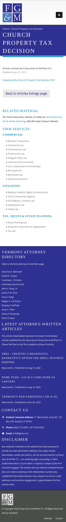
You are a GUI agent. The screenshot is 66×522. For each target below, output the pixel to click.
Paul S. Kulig (7, 297)
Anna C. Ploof (8, 309)
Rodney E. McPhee (10, 305)
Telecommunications (18, 179)
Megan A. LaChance (11, 301)
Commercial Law (16, 145)
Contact (59, 518)
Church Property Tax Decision (27, 28)
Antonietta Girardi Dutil (13, 284)
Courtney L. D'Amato (11, 280)
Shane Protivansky (10, 313)
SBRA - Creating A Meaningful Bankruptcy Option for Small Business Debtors (33, 358)
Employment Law (16, 204)
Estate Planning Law (17, 222)
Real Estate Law (15, 174)
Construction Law (16, 153)
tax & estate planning (14, 121)
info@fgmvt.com (21, 433)
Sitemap (48, 518)
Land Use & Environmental (20, 162)
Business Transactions (18, 141)
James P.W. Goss (9, 292)
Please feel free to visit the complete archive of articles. (28, 344)
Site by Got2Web (10, 512)
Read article (7, 367)
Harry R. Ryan (8, 318)
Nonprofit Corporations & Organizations (27, 226)
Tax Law (11, 230)
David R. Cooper (9, 275)
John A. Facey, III (9, 288)
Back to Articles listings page (26, 93)
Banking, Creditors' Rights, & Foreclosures (28, 192)
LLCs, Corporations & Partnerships (24, 166)
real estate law (53, 117)
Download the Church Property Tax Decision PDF (29, 80)
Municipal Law (14, 170)
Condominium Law (17, 149)
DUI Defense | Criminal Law (21, 200)
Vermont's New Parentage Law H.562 (30, 396)
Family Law (13, 209)
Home (6, 28)
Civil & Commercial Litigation (21, 196)
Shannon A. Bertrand (12, 271)
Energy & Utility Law (17, 157)
